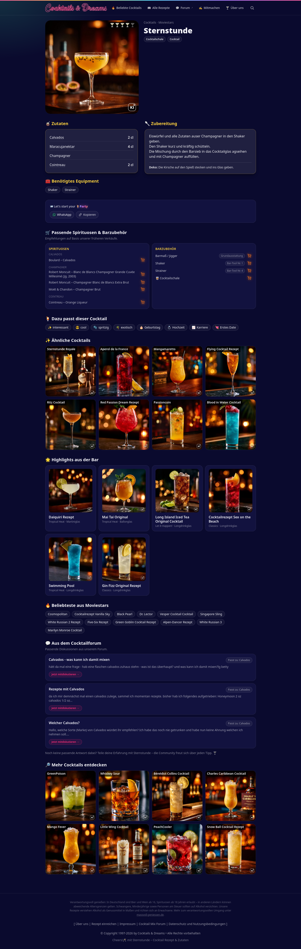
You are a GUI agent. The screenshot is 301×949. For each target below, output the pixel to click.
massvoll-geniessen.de (150, 915)
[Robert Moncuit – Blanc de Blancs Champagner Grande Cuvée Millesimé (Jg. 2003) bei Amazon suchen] (143, 274)
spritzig (101, 327)
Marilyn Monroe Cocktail (65, 630)
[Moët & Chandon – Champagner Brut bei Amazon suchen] (143, 289)
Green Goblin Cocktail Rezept (136, 622)
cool (81, 327)
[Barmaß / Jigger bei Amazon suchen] (249, 256)
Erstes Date (225, 327)
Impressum (128, 924)
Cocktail (174, 39)
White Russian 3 (211, 622)
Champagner (60, 155)
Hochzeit (175, 327)
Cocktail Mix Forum (152, 924)
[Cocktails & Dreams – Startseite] (76, 8)
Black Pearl (124, 614)
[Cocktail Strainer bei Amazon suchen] (249, 271)
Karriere (200, 327)
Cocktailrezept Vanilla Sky (92, 614)
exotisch (124, 327)
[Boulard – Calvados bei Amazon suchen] (143, 260)
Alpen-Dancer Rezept (177, 622)
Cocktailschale (155, 39)
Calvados (57, 137)
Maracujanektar (62, 146)
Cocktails (150, 22)
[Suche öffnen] (252, 8)
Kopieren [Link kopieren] (87, 215)
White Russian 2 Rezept (64, 622)
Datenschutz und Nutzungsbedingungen (197, 924)
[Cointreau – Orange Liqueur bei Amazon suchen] (143, 302)
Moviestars (166, 22)
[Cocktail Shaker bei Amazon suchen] (249, 263)
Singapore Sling (211, 614)
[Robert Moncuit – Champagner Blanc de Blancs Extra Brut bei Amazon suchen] (143, 282)
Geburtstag (150, 327)
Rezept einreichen (104, 924)
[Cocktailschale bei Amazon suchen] (249, 278)
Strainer (70, 190)
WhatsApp (61, 215)
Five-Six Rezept (98, 622)
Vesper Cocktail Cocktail (176, 614)
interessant (58, 327)
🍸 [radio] (112, 25)
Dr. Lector (146, 614)
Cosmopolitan (57, 614)
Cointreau (57, 164)
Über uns (82, 924)
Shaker (53, 190)
